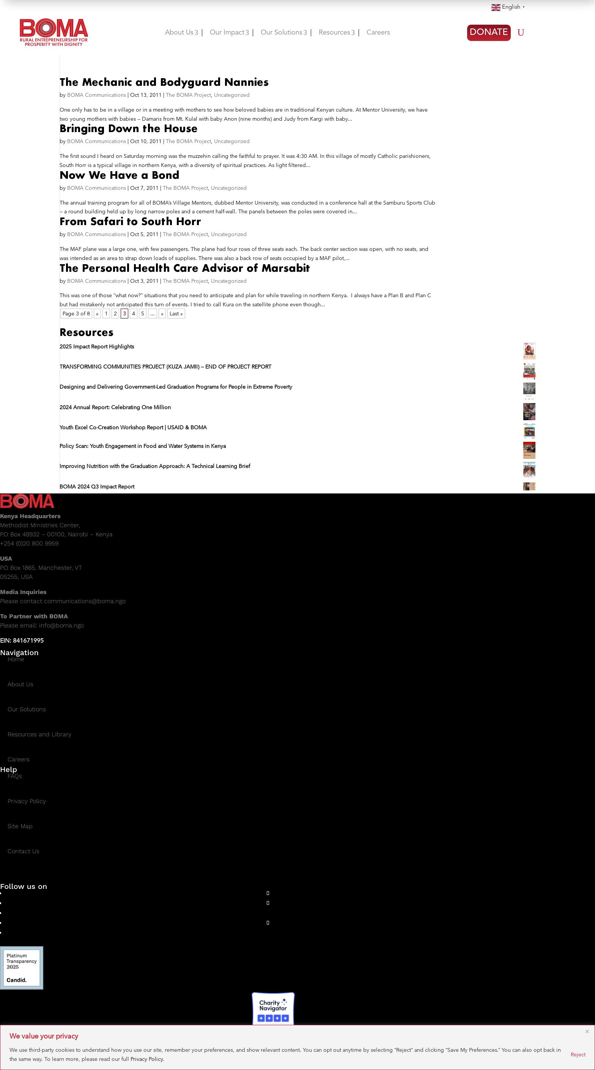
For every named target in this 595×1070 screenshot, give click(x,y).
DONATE (489, 32)
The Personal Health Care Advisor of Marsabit (185, 268)
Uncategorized (232, 94)
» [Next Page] (162, 313)
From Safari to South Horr (130, 221)
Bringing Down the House (129, 128)
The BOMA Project (188, 94)
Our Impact (229, 32)
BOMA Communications (96, 94)
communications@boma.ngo (85, 601)
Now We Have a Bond (119, 175)
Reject (578, 1054)
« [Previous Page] (97, 313)
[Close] (587, 1031)
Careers (378, 32)
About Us (181, 32)
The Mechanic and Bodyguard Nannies (164, 82)
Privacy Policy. (147, 1059)
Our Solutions (284, 32)
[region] (297, 1047)
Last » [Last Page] (176, 313)
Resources (337, 32)
